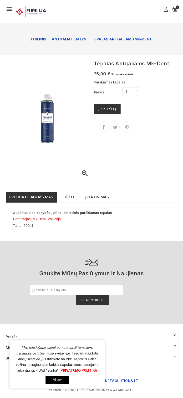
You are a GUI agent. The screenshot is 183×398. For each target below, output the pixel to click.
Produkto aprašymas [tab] (31, 197)
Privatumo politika (78, 370)
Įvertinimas (97, 197)
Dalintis (103, 127)
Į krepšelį (107, 109)
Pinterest (126, 127)
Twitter (114, 127)
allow (57, 379)
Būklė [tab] (69, 197)
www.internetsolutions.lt (110, 381)
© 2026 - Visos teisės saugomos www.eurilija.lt (91, 390)
